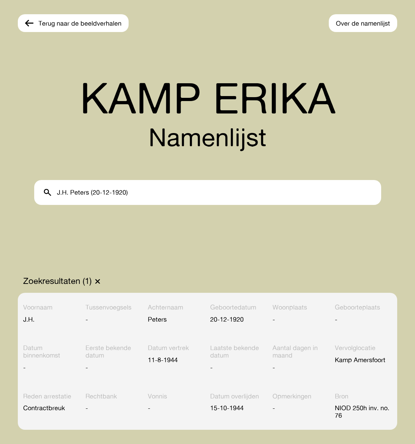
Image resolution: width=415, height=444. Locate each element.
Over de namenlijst (363, 23)
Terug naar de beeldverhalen (79, 23)
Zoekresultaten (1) (57, 281)
